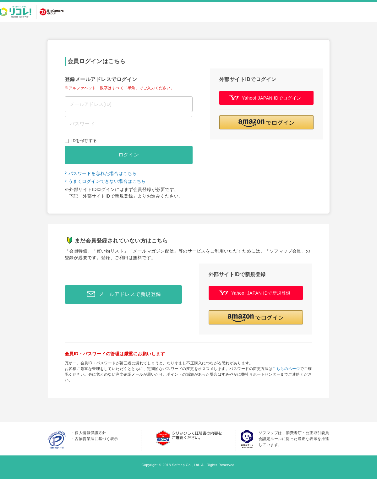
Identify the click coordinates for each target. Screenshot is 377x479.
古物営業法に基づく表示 (96, 439)
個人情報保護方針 (90, 433)
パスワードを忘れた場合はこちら (102, 173)
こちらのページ (286, 369)
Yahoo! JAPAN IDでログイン (265, 97)
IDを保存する (84, 140)
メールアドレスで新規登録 (122, 294)
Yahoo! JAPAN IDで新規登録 (255, 292)
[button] (266, 122)
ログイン (128, 154)
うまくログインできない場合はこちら (107, 181)
